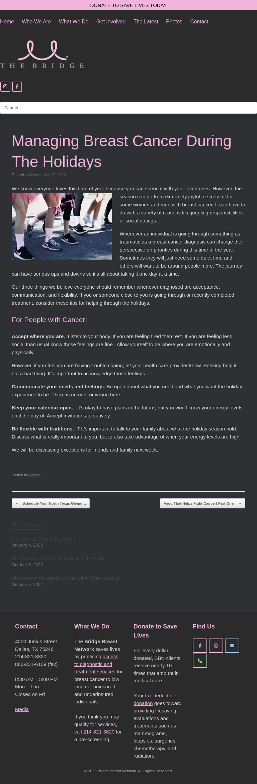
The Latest (146, 21)
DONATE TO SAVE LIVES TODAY (128, 5)
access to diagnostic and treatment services (96, 664)
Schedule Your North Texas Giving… (50, 503)
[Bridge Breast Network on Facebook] (200, 646)
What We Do (73, 21)
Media (22, 709)
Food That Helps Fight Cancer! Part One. (203, 503)
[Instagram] (5, 87)
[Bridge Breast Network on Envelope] (232, 646)
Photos (174, 21)
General (34, 475)
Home (7, 21)
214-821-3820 (98, 731)
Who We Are (36, 21)
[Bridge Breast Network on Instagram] (216, 646)
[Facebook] (17, 87)
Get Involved (111, 21)
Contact (199, 21)
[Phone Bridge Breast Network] (200, 661)
